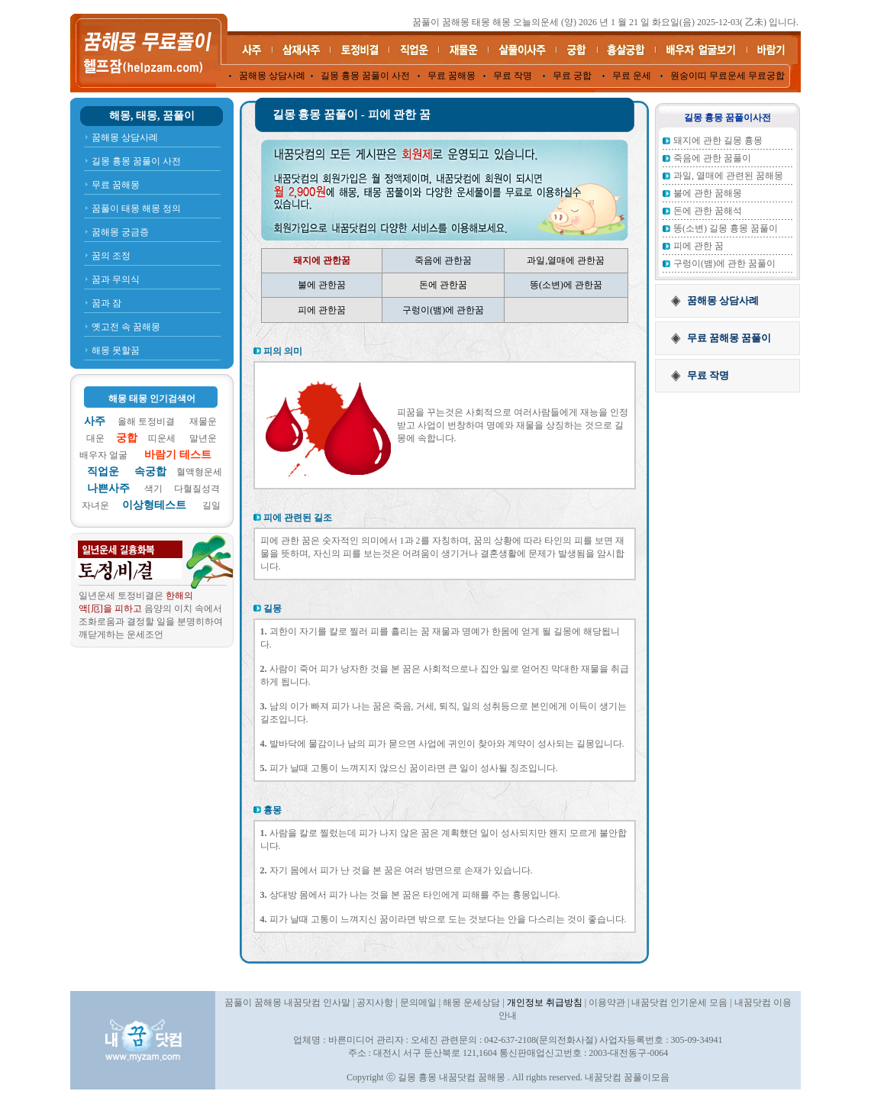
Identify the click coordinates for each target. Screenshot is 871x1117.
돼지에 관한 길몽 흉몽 (718, 140)
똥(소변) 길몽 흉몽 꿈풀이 (725, 228)
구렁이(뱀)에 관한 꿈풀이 (724, 263)
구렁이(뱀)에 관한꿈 (443, 310)
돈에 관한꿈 (443, 284)
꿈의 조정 (111, 255)
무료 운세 (631, 75)
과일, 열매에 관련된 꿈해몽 (728, 175)
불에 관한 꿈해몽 (707, 193)
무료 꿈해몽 (451, 75)
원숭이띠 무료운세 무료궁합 (727, 75)
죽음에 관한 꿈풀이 (712, 158)
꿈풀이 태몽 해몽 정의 (136, 208)
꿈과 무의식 (116, 279)
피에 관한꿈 (322, 310)
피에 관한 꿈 (698, 246)
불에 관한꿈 (322, 284)
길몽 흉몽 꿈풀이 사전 (365, 75)
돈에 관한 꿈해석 (707, 210)
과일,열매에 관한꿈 (566, 260)
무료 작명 (512, 75)
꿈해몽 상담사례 (272, 75)
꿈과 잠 (106, 303)
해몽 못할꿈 (116, 350)
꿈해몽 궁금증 (120, 232)
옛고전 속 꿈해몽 (126, 326)
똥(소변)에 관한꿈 (566, 284)
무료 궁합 (572, 75)
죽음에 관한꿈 (443, 260)
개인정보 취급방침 (544, 1002)
